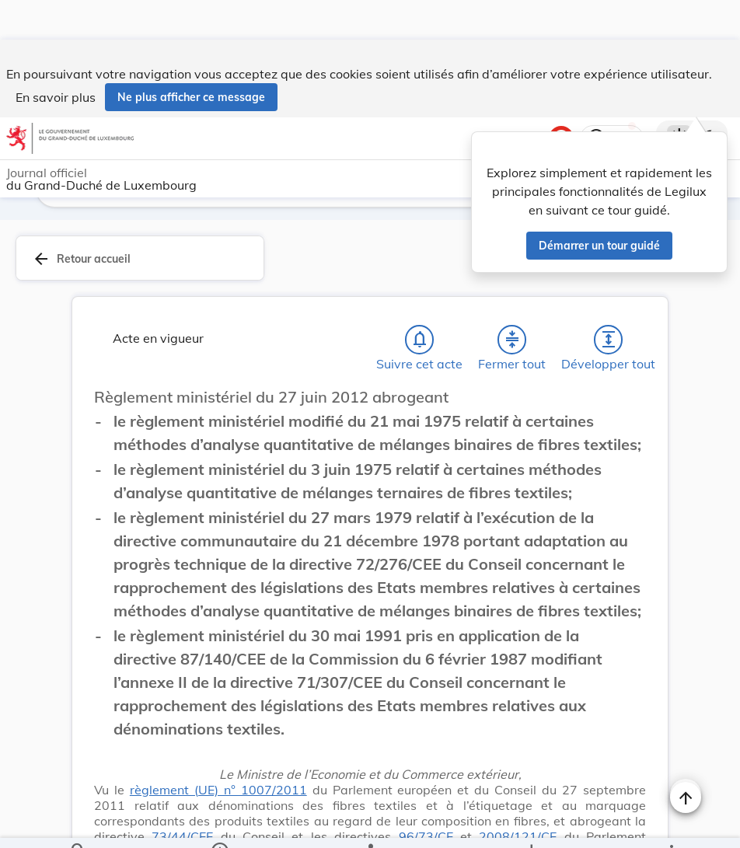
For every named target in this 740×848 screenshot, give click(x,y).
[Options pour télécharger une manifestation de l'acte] (530, 823)
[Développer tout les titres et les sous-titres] (608, 300)
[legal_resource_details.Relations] (370, 823)
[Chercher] (78, 823)
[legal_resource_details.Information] (219, 823)
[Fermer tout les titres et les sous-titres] (512, 300)
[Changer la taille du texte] (685, 374)
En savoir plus (56, 57)
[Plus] (670, 823)
